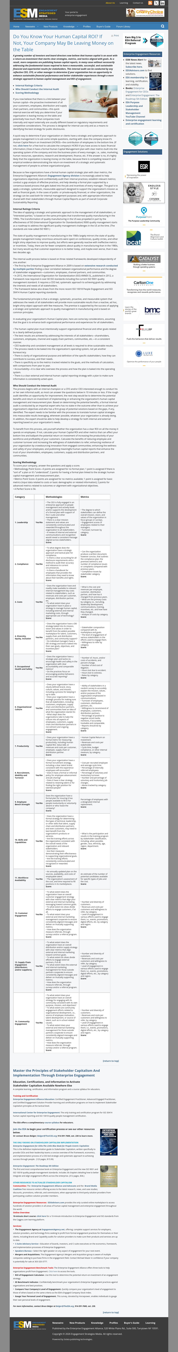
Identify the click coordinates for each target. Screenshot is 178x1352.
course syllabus (51, 1122)
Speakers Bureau (23, 1251)
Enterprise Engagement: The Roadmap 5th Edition (36, 1166)
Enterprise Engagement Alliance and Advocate (53, 1186)
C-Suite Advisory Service (26, 1243)
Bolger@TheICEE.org (47, 1136)
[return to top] (111, 1060)
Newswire (30, 26)
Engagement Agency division (64, 175)
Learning (124, 3)
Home (16, 26)
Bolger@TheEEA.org (65, 1306)
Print (116, 35)
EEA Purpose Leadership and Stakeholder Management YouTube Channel (135, 109)
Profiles (87, 26)
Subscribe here (134, 66)
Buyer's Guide (103, 26)
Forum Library (123, 26)
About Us (110, 3)
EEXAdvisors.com (56, 1202)
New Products (51, 26)
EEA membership (135, 77)
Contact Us (138, 3)
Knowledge (68, 26)
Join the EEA (19, 1129)
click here (23, 145)
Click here (53, 1271)
